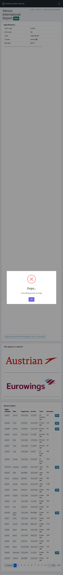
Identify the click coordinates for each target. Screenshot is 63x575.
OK (31, 299)
